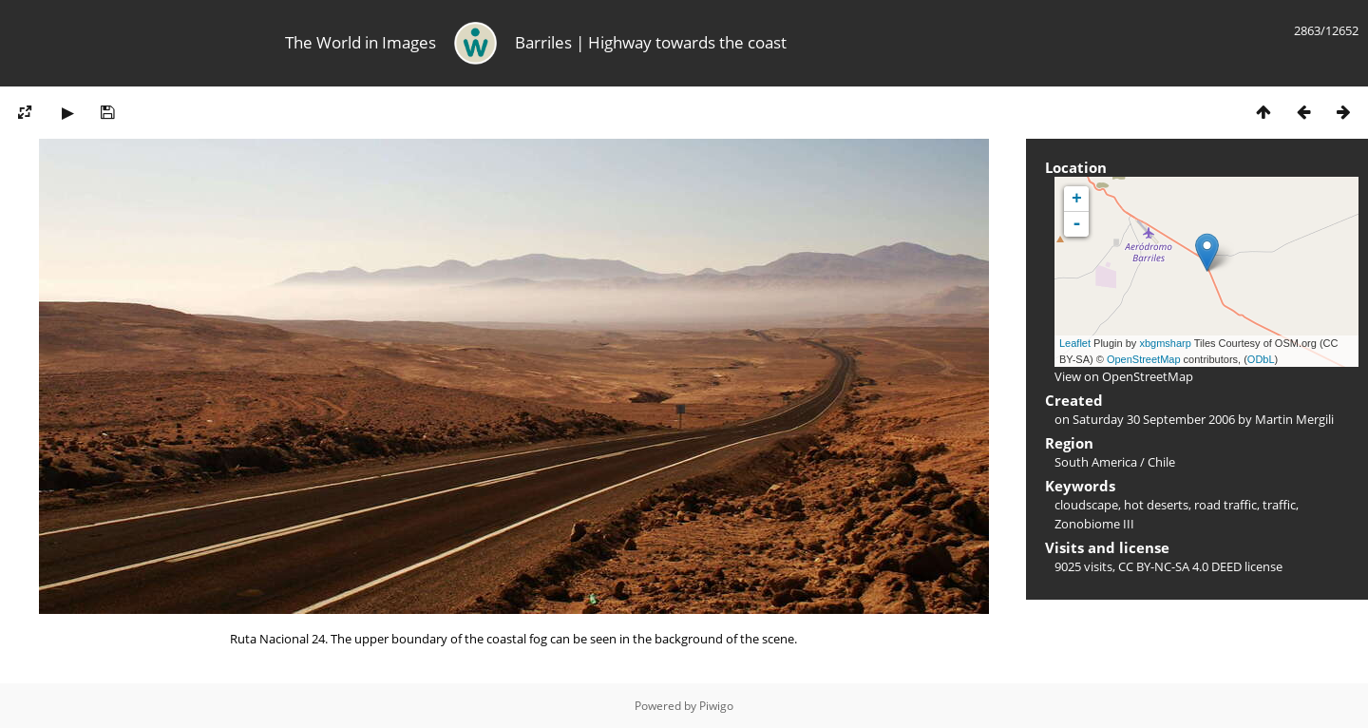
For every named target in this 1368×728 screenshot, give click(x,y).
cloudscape (1086, 504)
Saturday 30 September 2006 (1154, 419)
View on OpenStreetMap (1123, 376)
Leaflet (1075, 343)
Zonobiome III (1094, 523)
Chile (1161, 461)
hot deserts (1156, 504)
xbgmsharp (1164, 343)
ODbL (1261, 359)
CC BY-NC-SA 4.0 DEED (1180, 566)
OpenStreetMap (1144, 359)
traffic (1279, 504)
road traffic (1225, 504)
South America (1095, 461)
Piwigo (716, 706)
